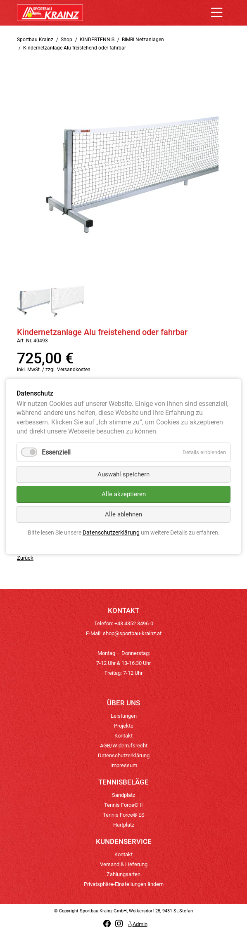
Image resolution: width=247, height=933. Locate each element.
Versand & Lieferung (123, 864)
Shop (66, 39)
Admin (137, 924)
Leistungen (124, 716)
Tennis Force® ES (124, 815)
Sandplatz (123, 795)
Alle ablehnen (123, 514)
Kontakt (123, 736)
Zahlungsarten (123, 874)
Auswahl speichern (123, 474)
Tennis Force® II (123, 805)
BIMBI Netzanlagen (143, 39)
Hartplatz (123, 825)
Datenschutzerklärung (124, 755)
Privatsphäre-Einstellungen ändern (124, 884)
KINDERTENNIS (97, 39)
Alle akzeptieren (124, 494)
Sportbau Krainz (35, 39)
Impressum (123, 765)
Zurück (25, 558)
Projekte (123, 726)
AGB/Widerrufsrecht (123, 745)
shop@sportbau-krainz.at (132, 633)
